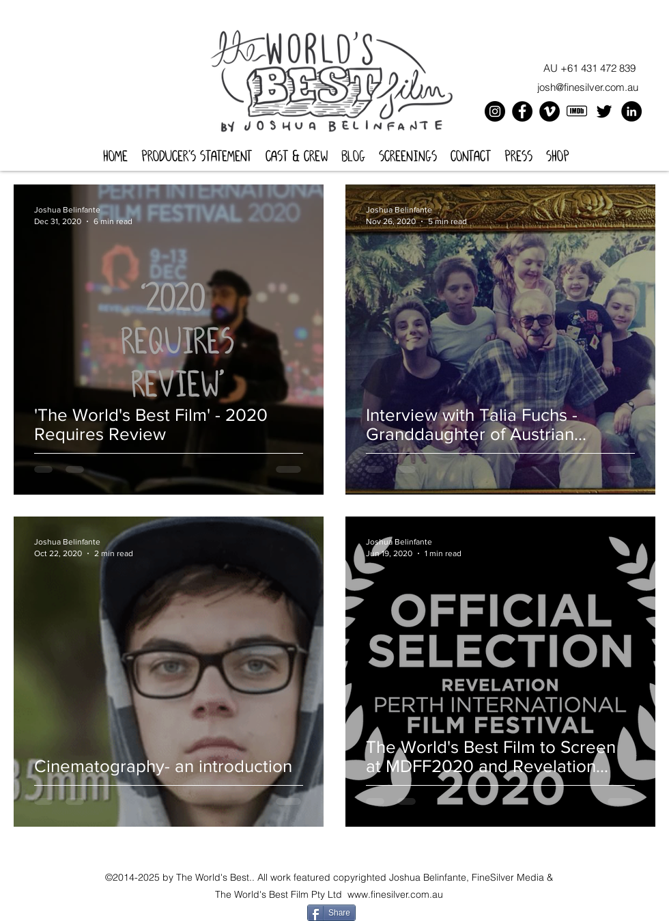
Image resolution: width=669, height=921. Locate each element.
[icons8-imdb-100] (577, 111)
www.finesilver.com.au (395, 894)
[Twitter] (604, 111)
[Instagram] (495, 111)
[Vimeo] (549, 111)
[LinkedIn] (631, 111)
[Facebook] (522, 111)
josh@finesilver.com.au (587, 87)
